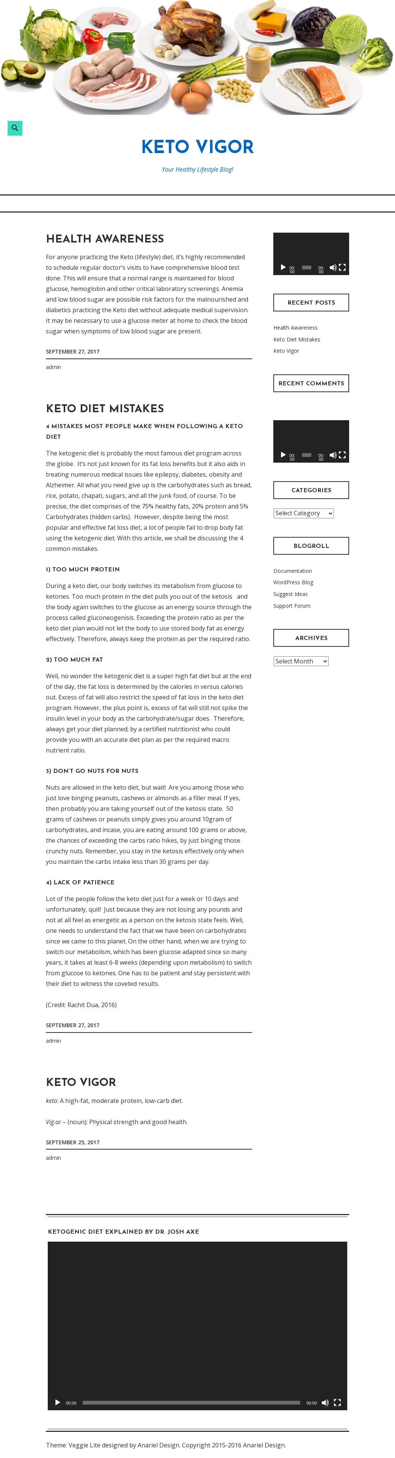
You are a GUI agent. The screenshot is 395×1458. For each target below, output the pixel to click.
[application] (311, 254)
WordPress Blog (293, 582)
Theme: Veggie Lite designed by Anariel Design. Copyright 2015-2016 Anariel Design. (166, 1445)
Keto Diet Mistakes (105, 409)
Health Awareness (105, 239)
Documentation (292, 570)
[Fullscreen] (342, 267)
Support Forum (291, 605)
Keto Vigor (197, 149)
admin (53, 367)
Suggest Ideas (290, 594)
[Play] (283, 267)
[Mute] (333, 267)
